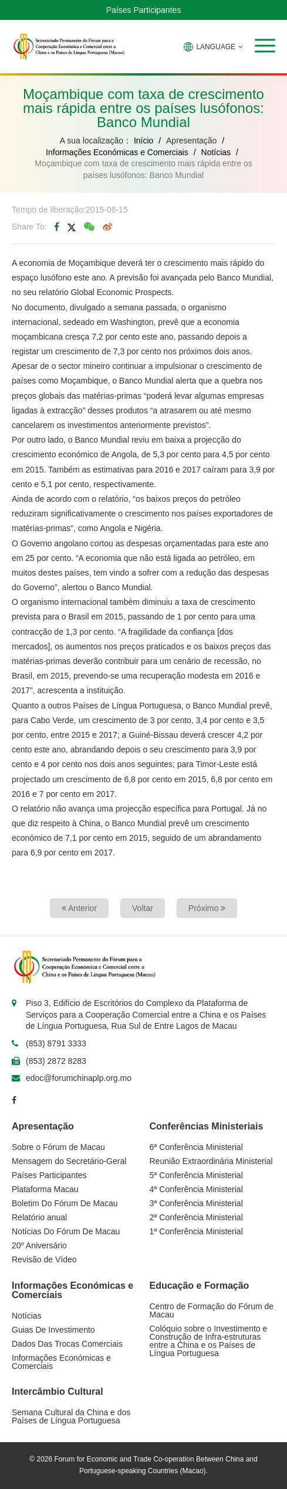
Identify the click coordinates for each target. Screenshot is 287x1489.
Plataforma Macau (45, 1189)
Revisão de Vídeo (44, 1259)
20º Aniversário (39, 1245)
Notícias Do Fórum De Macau (66, 1231)
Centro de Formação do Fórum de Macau (212, 1310)
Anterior (79, 908)
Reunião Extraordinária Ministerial (211, 1161)
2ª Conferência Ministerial (196, 1217)
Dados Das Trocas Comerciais (67, 1343)
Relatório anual (39, 1217)
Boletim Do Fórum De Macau (65, 1203)
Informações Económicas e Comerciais (117, 152)
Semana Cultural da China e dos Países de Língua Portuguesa (71, 1416)
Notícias (216, 152)
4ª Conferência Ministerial (196, 1189)
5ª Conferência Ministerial (196, 1175)
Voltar (142, 908)
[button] (265, 46)
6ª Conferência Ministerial (196, 1147)
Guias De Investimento (53, 1329)
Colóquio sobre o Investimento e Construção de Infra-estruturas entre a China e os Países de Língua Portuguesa (209, 1341)
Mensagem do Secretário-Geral (69, 1161)
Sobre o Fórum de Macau (58, 1147)
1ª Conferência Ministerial (196, 1231)
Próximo (206, 908)
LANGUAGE (213, 47)
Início (143, 140)
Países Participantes (143, 10)
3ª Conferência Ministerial (196, 1203)
